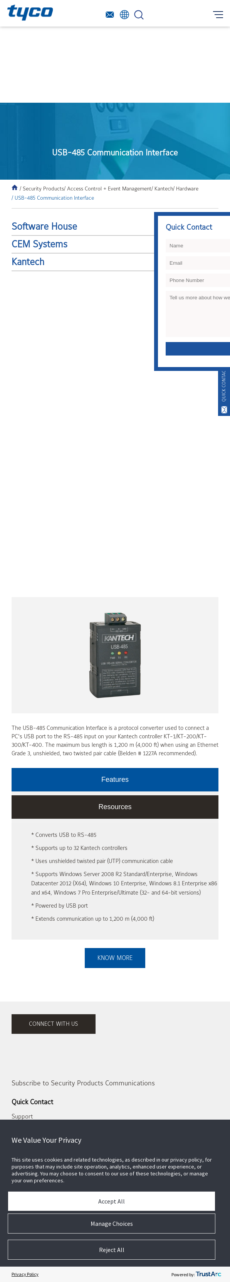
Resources (114, 807)
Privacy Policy (25, 1274)
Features (115, 779)
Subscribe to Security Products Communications (83, 1083)
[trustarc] (208, 1274)
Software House (44, 226)
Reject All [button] (111, 1250)
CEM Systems (39, 244)
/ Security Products (42, 188)
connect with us (53, 1024)
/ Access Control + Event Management (107, 188)
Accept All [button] (111, 1201)
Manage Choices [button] (112, 1223)
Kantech (28, 262)
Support (22, 1116)
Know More (115, 958)
